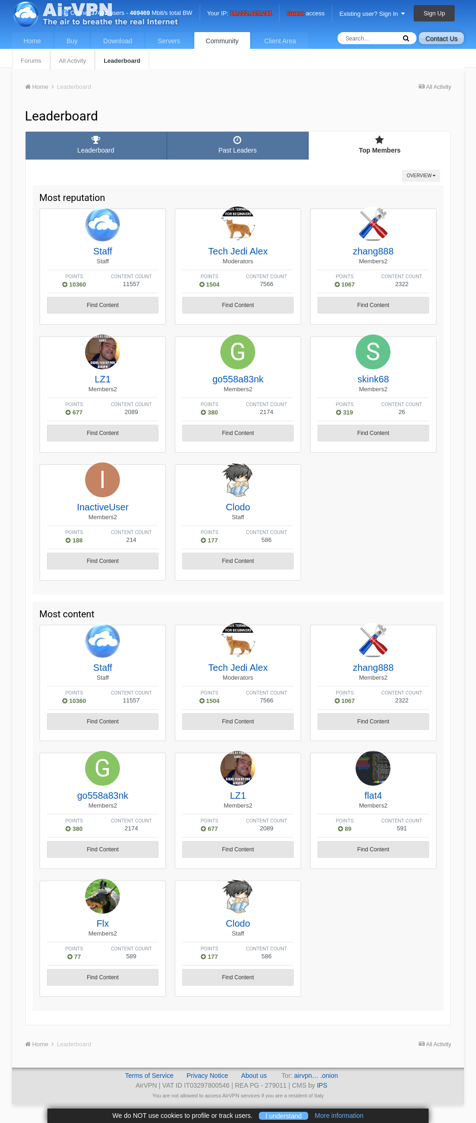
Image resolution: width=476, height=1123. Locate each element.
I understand (283, 1115)
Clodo (238, 507)
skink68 (373, 379)
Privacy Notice (207, 1075)
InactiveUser (102, 507)
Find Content (103, 305)
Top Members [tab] (379, 144)
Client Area (280, 41)
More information (339, 1115)
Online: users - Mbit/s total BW (126, 12)
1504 (209, 284)
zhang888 (373, 251)
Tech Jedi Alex (238, 251)
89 (344, 828)
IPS (322, 1085)
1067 (345, 284)
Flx (103, 923)
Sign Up (434, 13)
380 (209, 412)
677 (74, 412)
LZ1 (103, 379)
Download (117, 41)
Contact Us (441, 38)
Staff (102, 251)
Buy (72, 41)
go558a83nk (238, 379)
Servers (169, 41)
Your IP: (239, 13)
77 (74, 956)
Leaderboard (122, 60)
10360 (74, 284)
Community (222, 41)
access (305, 13)
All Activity (72, 60)
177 (209, 540)
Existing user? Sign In (372, 13)
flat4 (373, 795)
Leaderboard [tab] (96, 144)
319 (344, 412)
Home (32, 41)
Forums (31, 60)
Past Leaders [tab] (237, 144)
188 (74, 540)
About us (254, 1075)
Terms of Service (149, 1075)
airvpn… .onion (316, 1075)
